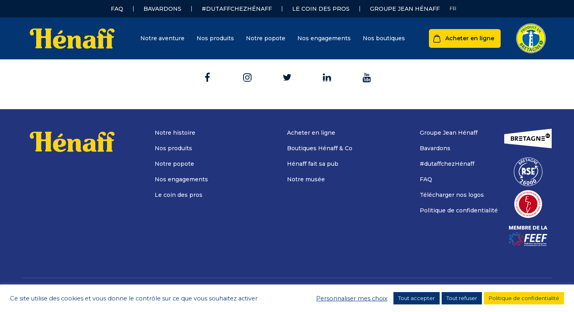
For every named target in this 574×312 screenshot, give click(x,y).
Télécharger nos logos (452, 194)
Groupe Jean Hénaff (405, 8)
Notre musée (306, 179)
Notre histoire (175, 132)
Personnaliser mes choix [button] (351, 298)
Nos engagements (324, 38)
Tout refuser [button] (461, 298)
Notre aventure (162, 38)
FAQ (117, 8)
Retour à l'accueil (287, 71)
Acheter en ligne (469, 38)
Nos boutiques (384, 38)
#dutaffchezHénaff (237, 8)
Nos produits (215, 38)
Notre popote (265, 38)
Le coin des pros (321, 8)
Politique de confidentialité (459, 210)
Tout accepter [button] (416, 298)
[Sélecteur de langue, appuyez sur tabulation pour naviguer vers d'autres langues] (453, 8)
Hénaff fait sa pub (312, 163)
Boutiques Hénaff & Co (319, 148)
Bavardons (162, 8)
